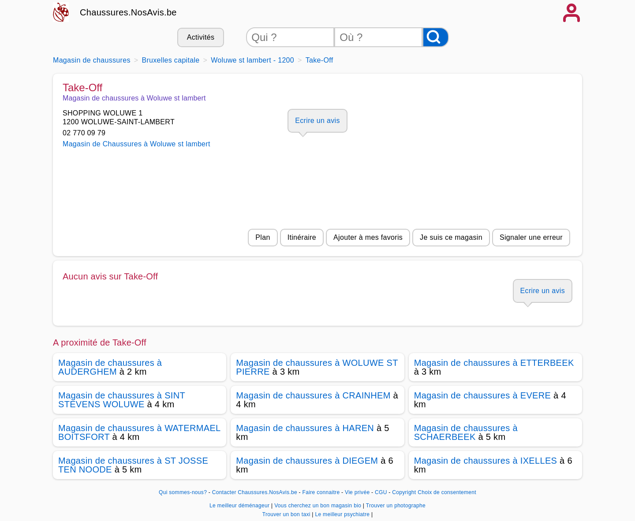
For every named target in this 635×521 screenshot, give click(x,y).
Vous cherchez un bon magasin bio (318, 505)
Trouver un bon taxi (287, 514)
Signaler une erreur (531, 237)
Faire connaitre (321, 492)
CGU (381, 492)
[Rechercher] (435, 37)
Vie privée (357, 492)
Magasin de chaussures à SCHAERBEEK (466, 432)
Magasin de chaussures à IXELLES (485, 460)
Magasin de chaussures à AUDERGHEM (110, 367)
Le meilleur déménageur (240, 505)
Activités (200, 37)
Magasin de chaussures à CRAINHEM (313, 395)
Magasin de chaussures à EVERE (482, 395)
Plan (262, 237)
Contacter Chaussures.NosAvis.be (254, 492)
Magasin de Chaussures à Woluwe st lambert (136, 144)
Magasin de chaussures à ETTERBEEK (494, 363)
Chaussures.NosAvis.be (128, 12)
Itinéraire (302, 237)
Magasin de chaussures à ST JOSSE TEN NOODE (133, 465)
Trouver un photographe (396, 505)
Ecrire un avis (317, 120)
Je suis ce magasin (451, 237)
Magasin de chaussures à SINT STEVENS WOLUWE (121, 400)
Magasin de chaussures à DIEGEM (307, 460)
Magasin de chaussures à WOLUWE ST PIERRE (317, 367)
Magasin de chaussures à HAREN (305, 428)
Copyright (404, 492)
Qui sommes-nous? (183, 492)
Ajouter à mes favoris (368, 237)
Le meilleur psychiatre (343, 514)
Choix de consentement (447, 492)
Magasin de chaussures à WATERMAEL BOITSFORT (139, 432)
